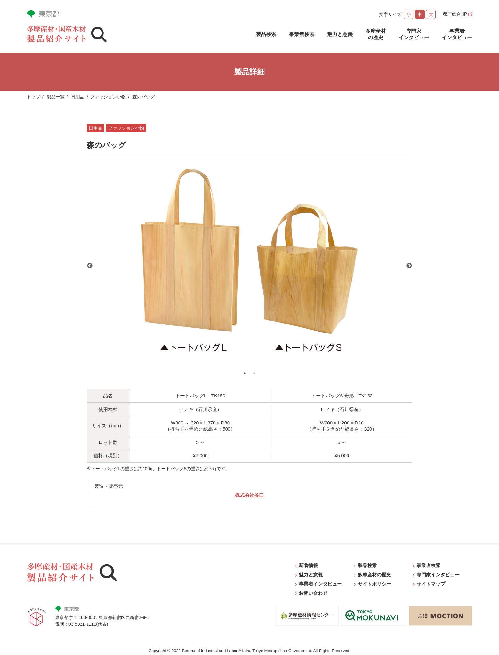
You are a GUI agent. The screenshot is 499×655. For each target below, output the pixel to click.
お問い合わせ (313, 593)
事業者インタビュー (457, 34)
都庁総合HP (455, 14)
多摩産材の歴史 (375, 34)
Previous (90, 266)
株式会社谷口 (249, 495)
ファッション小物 (108, 96)
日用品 (77, 96)
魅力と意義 (340, 34)
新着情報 (308, 565)
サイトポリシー (374, 584)
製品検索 (266, 34)
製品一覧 (56, 96)
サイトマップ (431, 584)
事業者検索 (301, 34)
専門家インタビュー (413, 34)
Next (409, 266)
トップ (33, 96)
